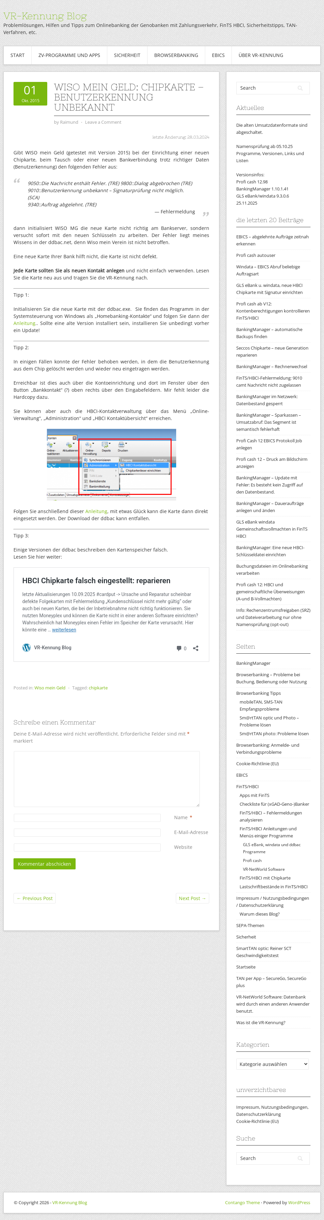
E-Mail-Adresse (191, 832)
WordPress (299, 1202)
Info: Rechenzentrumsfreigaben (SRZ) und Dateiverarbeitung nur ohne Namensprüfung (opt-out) (273, 617)
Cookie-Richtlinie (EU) (257, 764)
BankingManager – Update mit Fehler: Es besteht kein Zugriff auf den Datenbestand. (269, 485)
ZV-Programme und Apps (69, 55)
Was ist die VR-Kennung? (261, 1022)
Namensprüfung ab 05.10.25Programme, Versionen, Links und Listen (270, 153)
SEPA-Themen (250, 925)
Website (183, 847)
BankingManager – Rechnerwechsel (271, 366)
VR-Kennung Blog (45, 15)
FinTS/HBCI (247, 786)
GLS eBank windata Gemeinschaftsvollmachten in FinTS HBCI (271, 529)
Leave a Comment (103, 122)
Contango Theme (242, 1202)
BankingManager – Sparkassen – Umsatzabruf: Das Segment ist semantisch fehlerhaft (268, 422)
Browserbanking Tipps (258, 693)
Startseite (245, 967)
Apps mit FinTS (254, 795)
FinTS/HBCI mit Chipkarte (265, 878)
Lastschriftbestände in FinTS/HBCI (274, 887)
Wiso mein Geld (49, 688)
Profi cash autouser (255, 255)
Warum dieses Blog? (260, 914)
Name (181, 817)
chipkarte (98, 688)
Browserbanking (176, 55)
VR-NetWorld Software (264, 869)
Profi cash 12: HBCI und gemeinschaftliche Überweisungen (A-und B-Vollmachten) (270, 592)
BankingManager (253, 663)
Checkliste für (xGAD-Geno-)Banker (274, 804)
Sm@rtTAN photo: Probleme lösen (274, 734)
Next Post (192, 898)
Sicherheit (127, 55)
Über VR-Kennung (261, 55)
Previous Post (35, 898)
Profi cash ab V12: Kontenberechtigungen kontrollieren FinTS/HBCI (273, 311)
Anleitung (24, 323)
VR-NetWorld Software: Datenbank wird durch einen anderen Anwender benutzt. (272, 1004)
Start (17, 55)
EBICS (218, 55)
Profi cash (252, 860)
